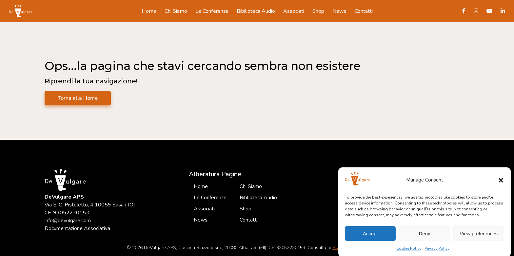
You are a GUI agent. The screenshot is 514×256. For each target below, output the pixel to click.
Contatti (364, 11)
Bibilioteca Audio (256, 11)
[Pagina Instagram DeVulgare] (476, 11)
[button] (501, 183)
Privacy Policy (437, 251)
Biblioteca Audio (258, 197)
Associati (293, 11)
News (339, 11)
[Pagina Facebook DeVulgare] (463, 11)
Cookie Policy (408, 251)
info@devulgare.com (68, 220)
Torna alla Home (78, 98)
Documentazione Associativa (77, 228)
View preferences (479, 236)
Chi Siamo (176, 11)
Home (149, 11)
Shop (318, 11)
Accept (370, 236)
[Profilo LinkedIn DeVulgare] (503, 11)
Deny (424, 236)
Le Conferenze (211, 11)
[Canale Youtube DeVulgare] (489, 11)
